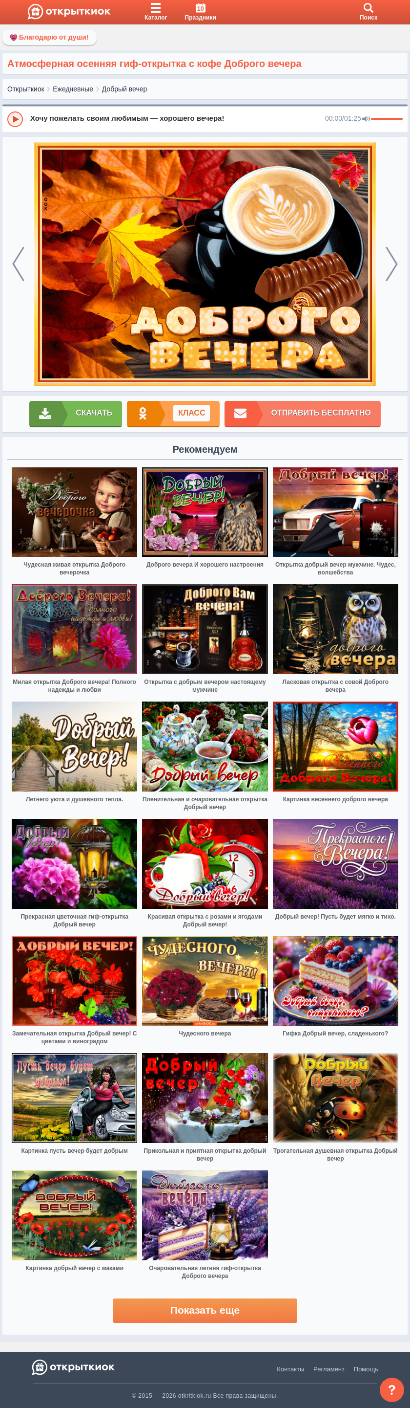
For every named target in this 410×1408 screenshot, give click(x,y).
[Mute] (366, 119)
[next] (391, 264)
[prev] (18, 264)
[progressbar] (387, 119)
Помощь (366, 1369)
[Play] (15, 119)
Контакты (290, 1369)
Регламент (329, 1369)
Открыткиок (25, 89)
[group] (205, 119)
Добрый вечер (124, 89)
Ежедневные (73, 89)
